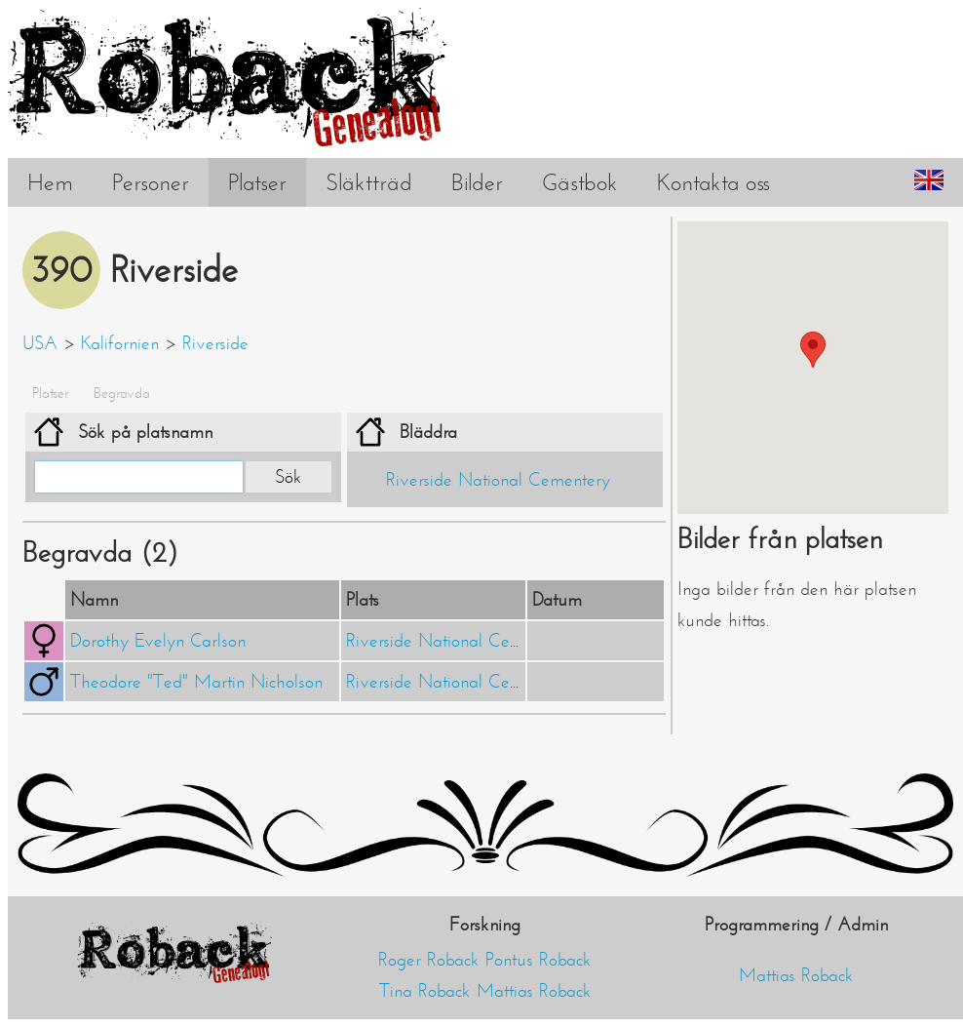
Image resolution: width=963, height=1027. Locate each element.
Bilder (477, 182)
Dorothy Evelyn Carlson (158, 641)
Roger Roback (429, 959)
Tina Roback (425, 991)
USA (40, 343)
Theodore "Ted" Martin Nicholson (196, 681)
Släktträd (369, 182)
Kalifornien (120, 343)
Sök (288, 477)
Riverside (215, 343)
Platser (257, 182)
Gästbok (580, 182)
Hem (50, 182)
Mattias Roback (534, 991)
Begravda (122, 393)
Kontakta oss (713, 182)
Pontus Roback (538, 959)
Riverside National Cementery (498, 480)
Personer (150, 182)
